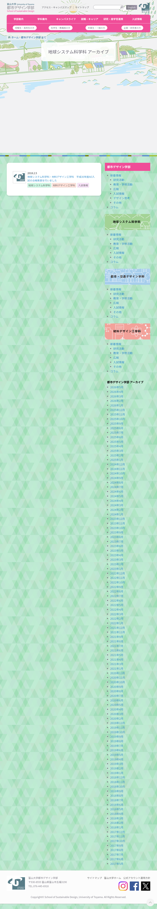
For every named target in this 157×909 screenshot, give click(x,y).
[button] (25, 27)
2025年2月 (116, 455)
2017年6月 (116, 859)
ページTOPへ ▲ (150, 902)
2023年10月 (117, 528)
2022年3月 (116, 614)
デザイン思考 (121, 198)
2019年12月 (117, 723)
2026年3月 (116, 396)
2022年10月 (117, 582)
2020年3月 (116, 714)
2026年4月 (116, 392)
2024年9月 (116, 478)
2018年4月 (116, 814)
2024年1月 (116, 514)
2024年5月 (116, 496)
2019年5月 (116, 755)
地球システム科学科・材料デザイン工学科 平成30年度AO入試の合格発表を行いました (61, 178)
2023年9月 (116, 532)
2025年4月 (116, 446)
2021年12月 (117, 628)
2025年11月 (117, 414)
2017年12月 (117, 832)
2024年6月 (116, 491)
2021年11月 (117, 632)
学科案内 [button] (42, 19)
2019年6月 (116, 750)
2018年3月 (116, 818)
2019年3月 (116, 764)
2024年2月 (116, 510)
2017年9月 (116, 845)
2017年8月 (116, 850)
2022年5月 (116, 605)
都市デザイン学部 (118, 167)
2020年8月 (116, 691)
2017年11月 (117, 836)
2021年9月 (116, 637)
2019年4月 (116, 759)
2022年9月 (116, 587)
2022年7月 (116, 596)
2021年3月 (116, 664)
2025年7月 (116, 432)
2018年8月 (116, 795)
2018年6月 (116, 805)
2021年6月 (116, 650)
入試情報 (118, 193)
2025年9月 (116, 423)
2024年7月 (116, 487)
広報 (116, 189)
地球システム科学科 (127, 222)
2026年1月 (116, 405)
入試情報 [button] (137, 19)
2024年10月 (117, 473)
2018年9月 (116, 791)
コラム (114, 207)
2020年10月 (117, 682)
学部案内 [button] (18, 19)
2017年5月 (116, 864)
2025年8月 (116, 428)
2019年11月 (117, 727)
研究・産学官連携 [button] (113, 19)
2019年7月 (116, 746)
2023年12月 (117, 519)
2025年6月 (116, 437)
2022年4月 (116, 609)
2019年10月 (117, 732)
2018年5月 (116, 809)
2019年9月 (116, 736)
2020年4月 (116, 709)
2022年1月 (116, 623)
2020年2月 (116, 718)
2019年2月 (116, 768)
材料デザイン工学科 (127, 331)
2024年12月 (117, 464)
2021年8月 (116, 641)
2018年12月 (117, 777)
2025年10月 (117, 419)
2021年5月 (116, 655)
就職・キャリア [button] (89, 19)
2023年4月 (116, 555)
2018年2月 (116, 823)
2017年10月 (117, 841)
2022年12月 (117, 573)
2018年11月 (117, 782)
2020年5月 (116, 705)
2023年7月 (116, 541)
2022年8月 (116, 591)
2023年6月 (116, 546)
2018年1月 (116, 827)
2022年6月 (116, 600)
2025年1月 (116, 460)
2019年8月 (116, 741)
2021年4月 (116, 659)
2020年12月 (117, 673)
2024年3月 (116, 505)
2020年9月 (116, 687)
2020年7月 (116, 696)
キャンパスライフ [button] (66, 19)
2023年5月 (116, 550)
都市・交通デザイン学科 (127, 277)
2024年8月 (116, 482)
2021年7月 (116, 646)
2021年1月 (116, 668)
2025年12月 (117, 410)
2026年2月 (116, 401)
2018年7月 (116, 800)
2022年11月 (117, 578)
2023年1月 (116, 569)
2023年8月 (116, 537)
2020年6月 (116, 700)
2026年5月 (116, 387)
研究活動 (118, 180)
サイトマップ (82, 7)
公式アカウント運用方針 (136, 878)
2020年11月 (117, 677)
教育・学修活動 (123, 184)
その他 (117, 203)
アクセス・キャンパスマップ (56, 7)
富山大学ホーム (112, 878)
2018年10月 (117, 786)
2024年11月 (117, 469)
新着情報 (115, 175)
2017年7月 (116, 854)
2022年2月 (116, 618)
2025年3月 (116, 451)
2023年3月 (116, 559)
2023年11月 (117, 523)
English (132, 7)
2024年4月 (116, 501)
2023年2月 (116, 564)
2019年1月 (116, 773)
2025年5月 (116, 442)
